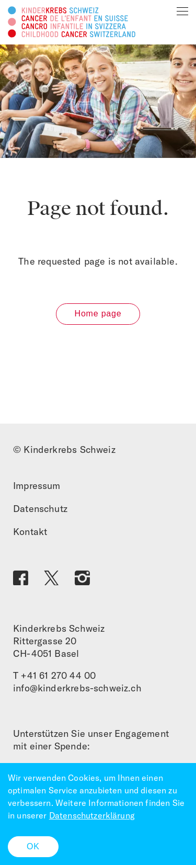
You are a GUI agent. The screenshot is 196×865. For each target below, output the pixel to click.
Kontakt (30, 532)
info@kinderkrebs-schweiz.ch (77, 688)
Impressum (37, 486)
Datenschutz (40, 509)
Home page (98, 313)
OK (33, 846)
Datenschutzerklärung (92, 815)
